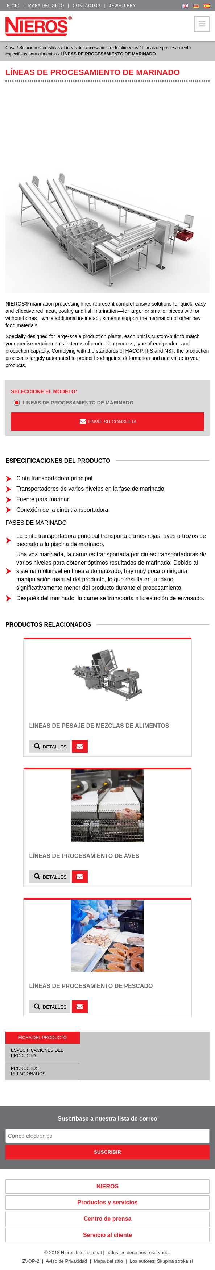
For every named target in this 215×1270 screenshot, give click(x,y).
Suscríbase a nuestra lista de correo (107, 1119)
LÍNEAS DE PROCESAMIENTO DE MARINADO (77, 403)
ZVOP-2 (30, 1261)
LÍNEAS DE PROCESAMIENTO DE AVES (84, 856)
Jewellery (122, 5)
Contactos (86, 5)
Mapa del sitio (46, 5)
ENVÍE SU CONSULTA (107, 421)
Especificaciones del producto (37, 1053)
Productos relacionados (28, 1071)
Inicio (12, 5)
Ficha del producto (42, 1037)
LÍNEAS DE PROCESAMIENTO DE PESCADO (91, 986)
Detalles (49, 746)
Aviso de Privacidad (66, 1261)
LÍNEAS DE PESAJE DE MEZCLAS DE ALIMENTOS (99, 726)
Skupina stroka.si (175, 1261)
